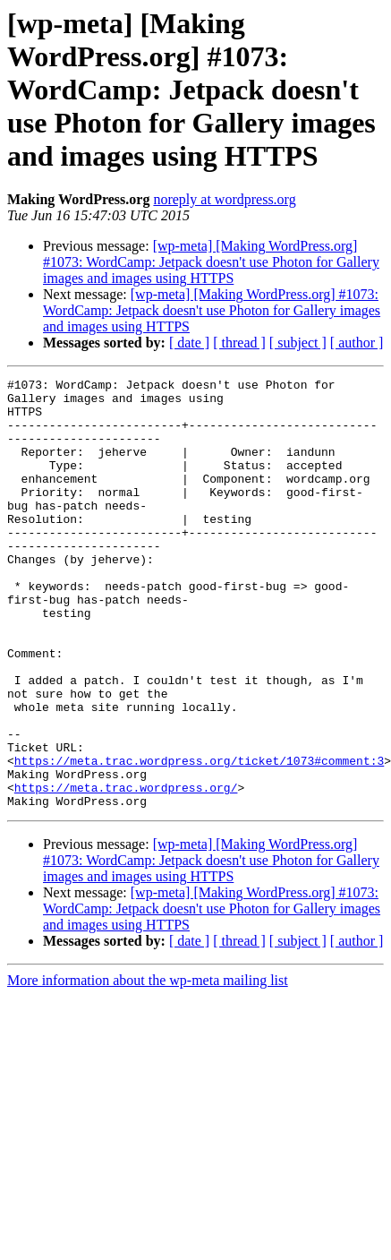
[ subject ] (298, 342)
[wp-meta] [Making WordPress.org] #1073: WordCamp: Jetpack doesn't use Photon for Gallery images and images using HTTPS (211, 262)
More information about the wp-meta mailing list (147, 1066)
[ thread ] (239, 342)
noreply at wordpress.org (224, 199)
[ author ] (357, 342)
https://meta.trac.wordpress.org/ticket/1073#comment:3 (199, 838)
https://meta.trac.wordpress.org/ (126, 870)
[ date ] (189, 342)
